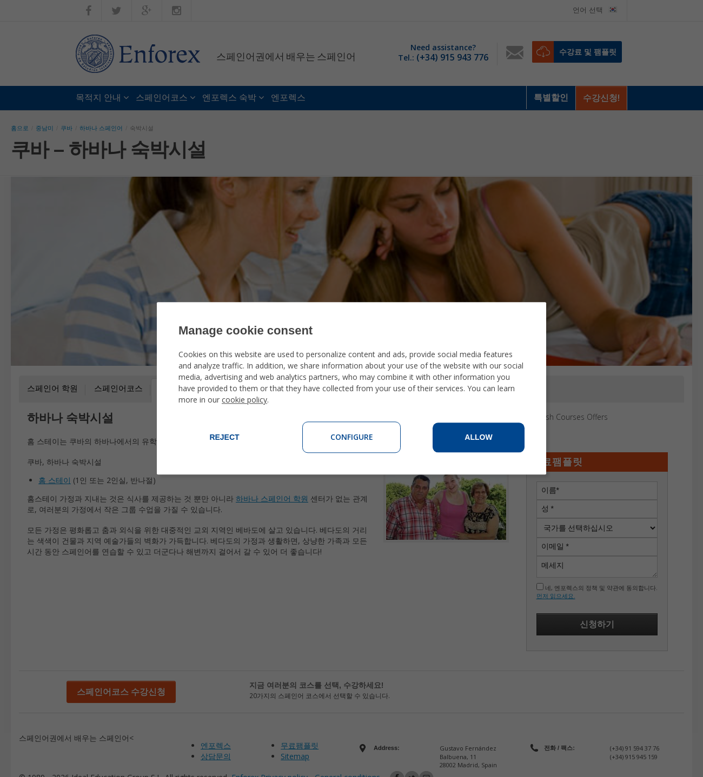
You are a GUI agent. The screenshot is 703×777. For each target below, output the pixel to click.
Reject (224, 437)
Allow (478, 437)
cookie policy (244, 400)
